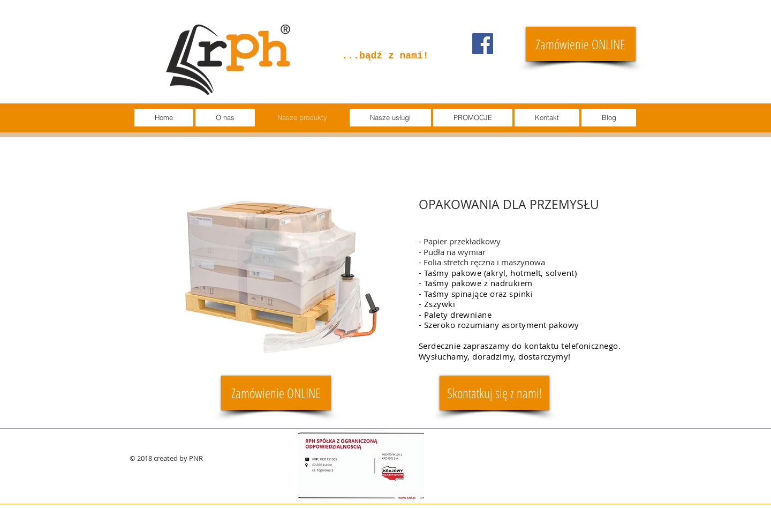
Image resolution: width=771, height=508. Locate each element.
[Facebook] (482, 43)
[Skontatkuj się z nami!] (494, 393)
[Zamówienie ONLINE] (581, 44)
